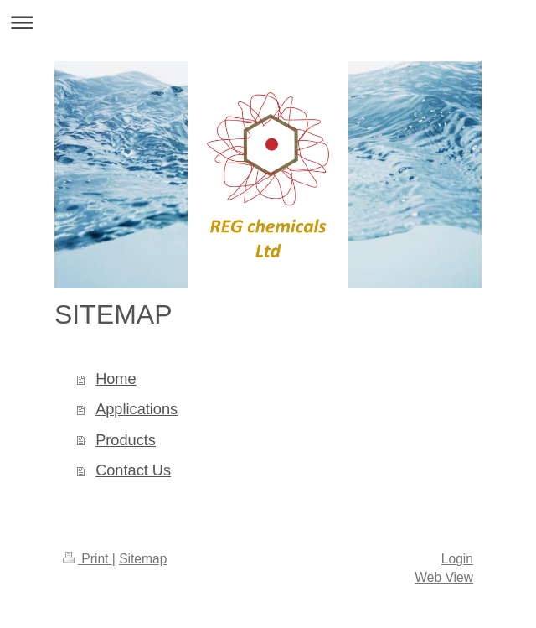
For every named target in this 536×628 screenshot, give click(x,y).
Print (87, 559)
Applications (136, 409)
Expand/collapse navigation (268, 22)
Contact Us (133, 470)
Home (116, 379)
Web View (444, 577)
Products (125, 440)
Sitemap (143, 559)
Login (457, 559)
